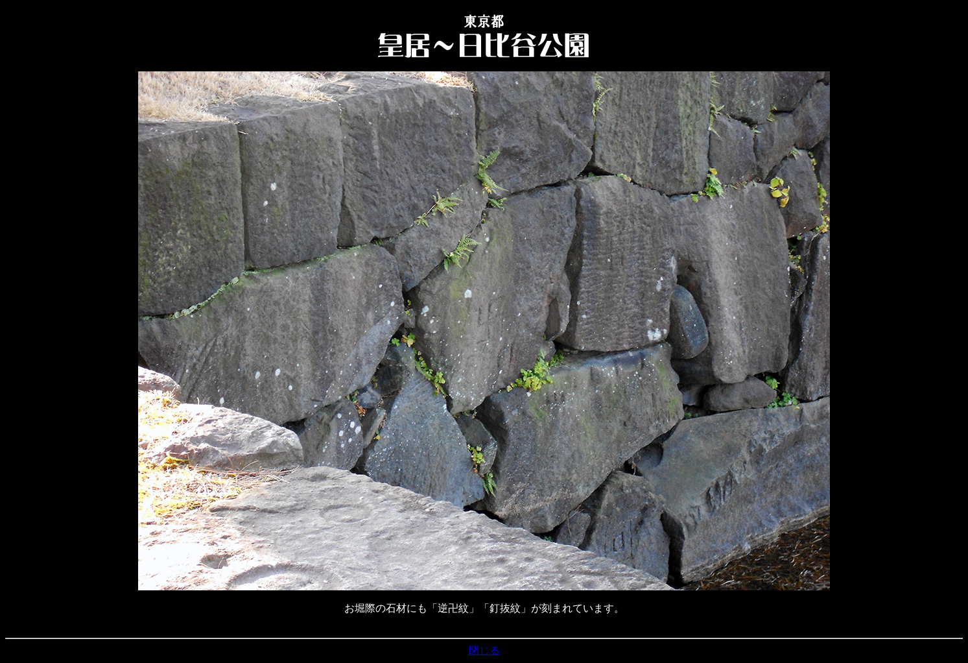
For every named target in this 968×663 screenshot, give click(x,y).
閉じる (484, 650)
